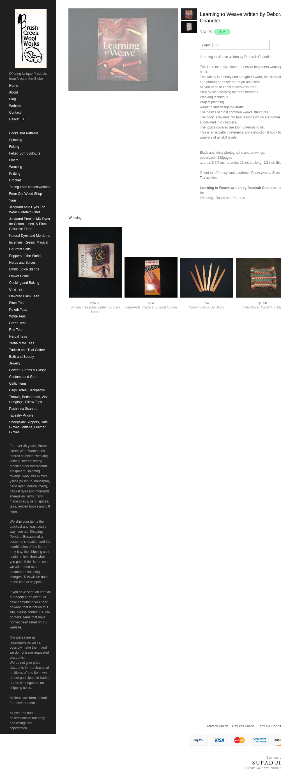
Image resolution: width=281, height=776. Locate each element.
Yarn (12, 200)
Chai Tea (15, 289)
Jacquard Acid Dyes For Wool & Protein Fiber (27, 209)
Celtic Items (18, 383)
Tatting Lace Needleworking (29, 187)
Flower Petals (19, 276)
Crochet (15, 180)
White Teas (17, 316)
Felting (14, 147)
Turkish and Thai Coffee (27, 350)
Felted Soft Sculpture (24, 153)
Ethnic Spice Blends (24, 269)
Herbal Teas (18, 336)
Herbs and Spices (22, 263)
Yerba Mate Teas (21, 343)
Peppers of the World (25, 256)
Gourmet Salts (20, 249)
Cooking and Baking (24, 283)
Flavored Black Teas (24, 296)
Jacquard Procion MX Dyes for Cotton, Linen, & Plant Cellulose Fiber (29, 224)
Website (15, 106)
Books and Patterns (23, 133)
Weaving (15, 167)
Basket (14, 119)
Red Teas (16, 330)
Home (13, 86)
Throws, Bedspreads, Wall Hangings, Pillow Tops (28, 399)
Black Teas (17, 303)
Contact (14, 112)
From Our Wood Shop (25, 194)
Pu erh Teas (18, 310)
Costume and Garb (23, 377)
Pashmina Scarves (23, 409)
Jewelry (14, 363)
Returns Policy (243, 726)
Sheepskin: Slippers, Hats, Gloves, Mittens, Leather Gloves (29, 427)
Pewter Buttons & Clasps (27, 370)
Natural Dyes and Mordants (29, 236)
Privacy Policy (217, 726)
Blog (12, 99)
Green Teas (17, 323)
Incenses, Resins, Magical (28, 242)
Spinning (15, 140)
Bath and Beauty (21, 357)
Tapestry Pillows (21, 415)
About (13, 92)
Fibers (13, 160)
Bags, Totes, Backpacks (27, 390)
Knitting (14, 174)
